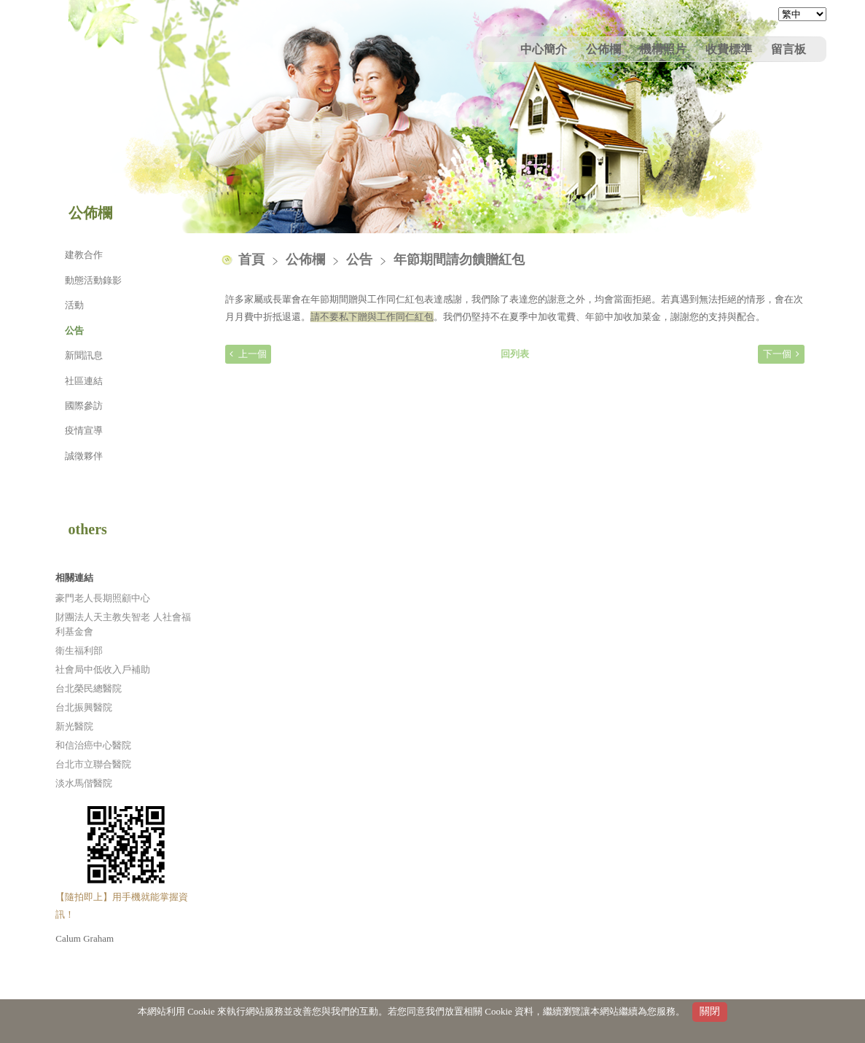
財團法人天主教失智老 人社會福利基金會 (122, 624)
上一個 (252, 353)
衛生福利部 (79, 650)
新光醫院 (74, 726)
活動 (74, 305)
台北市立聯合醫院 (93, 764)
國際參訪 (84, 405)
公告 (74, 330)
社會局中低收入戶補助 (102, 669)
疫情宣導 (84, 430)
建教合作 (84, 254)
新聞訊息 (84, 355)
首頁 (251, 259)
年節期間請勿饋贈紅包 (459, 259)
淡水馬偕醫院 (83, 783)
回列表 (515, 353)
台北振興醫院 (83, 707)
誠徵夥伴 (84, 455)
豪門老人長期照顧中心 (102, 598)
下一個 (777, 353)
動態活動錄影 (93, 280)
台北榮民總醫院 (88, 688)
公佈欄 (307, 259)
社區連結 (84, 380)
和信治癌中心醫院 (93, 745)
